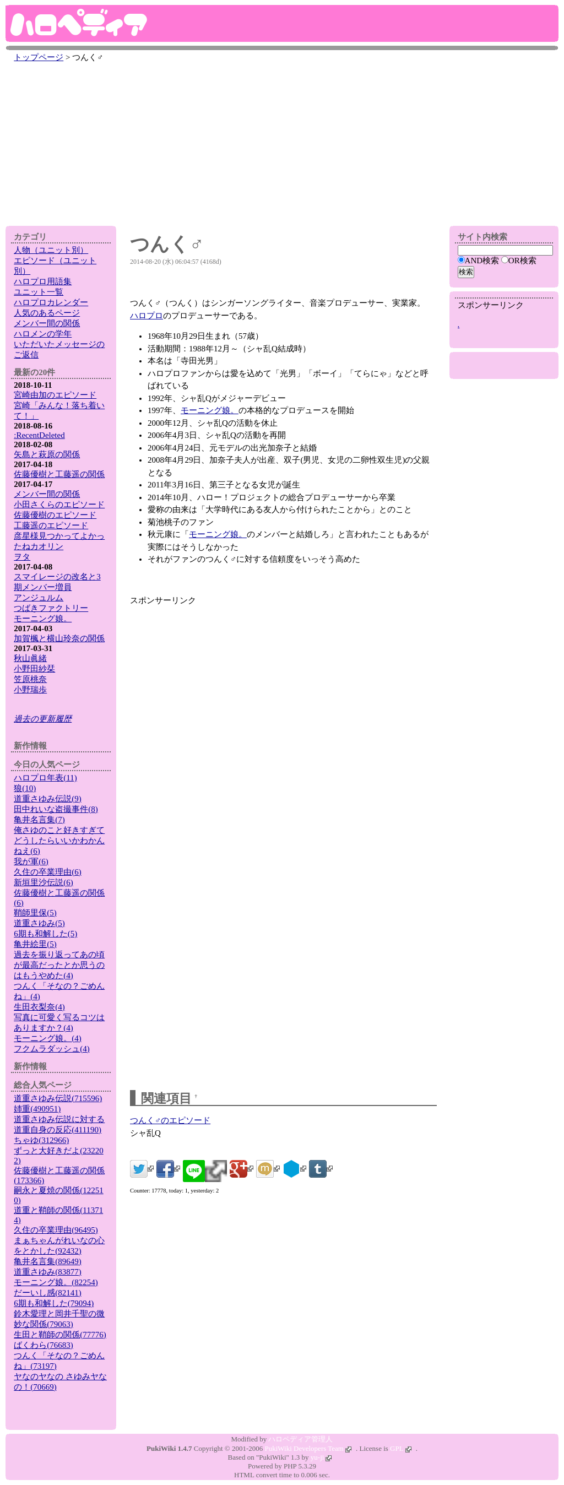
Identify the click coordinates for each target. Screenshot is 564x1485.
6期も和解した (45, 933)
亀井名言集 (39, 819)
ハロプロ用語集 (43, 281)
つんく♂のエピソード (170, 1120)
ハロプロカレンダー (51, 302)
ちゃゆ (41, 1140)
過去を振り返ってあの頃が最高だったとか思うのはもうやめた (59, 965)
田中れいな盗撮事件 (56, 809)
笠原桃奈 (30, 679)
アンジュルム (38, 597)
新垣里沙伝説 (43, 882)
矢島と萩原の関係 (47, 454)
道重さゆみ (39, 923)
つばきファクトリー (51, 608)
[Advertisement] (282, 141)
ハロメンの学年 (43, 333)
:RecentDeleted (39, 435)
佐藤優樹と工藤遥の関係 (59, 474)
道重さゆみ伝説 (48, 798)
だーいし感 (48, 1292)
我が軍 (31, 861)
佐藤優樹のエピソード (55, 515)
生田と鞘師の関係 (60, 1334)
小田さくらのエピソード (59, 504)
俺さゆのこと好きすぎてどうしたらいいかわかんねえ (59, 840)
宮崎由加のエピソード (55, 395)
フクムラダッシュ (52, 1048)
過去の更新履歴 (43, 718)
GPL (400, 1448)
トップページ (38, 57)
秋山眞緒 (30, 658)
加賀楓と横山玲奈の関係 (59, 638)
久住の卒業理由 (48, 872)
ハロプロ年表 (45, 777)
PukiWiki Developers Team (308, 1448)
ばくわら (43, 1345)
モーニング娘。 (209, 410)
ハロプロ (146, 315)
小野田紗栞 (34, 668)
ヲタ (22, 556)
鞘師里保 (35, 912)
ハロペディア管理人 (300, 1439)
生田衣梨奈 (39, 1006)
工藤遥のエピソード (51, 525)
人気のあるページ (47, 312)
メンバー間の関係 (47, 323)
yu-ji (321, 1457)
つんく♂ (167, 244)
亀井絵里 (35, 944)
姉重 (37, 1108)
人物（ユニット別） (51, 250)
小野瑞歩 (30, 689)
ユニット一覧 (38, 292)
